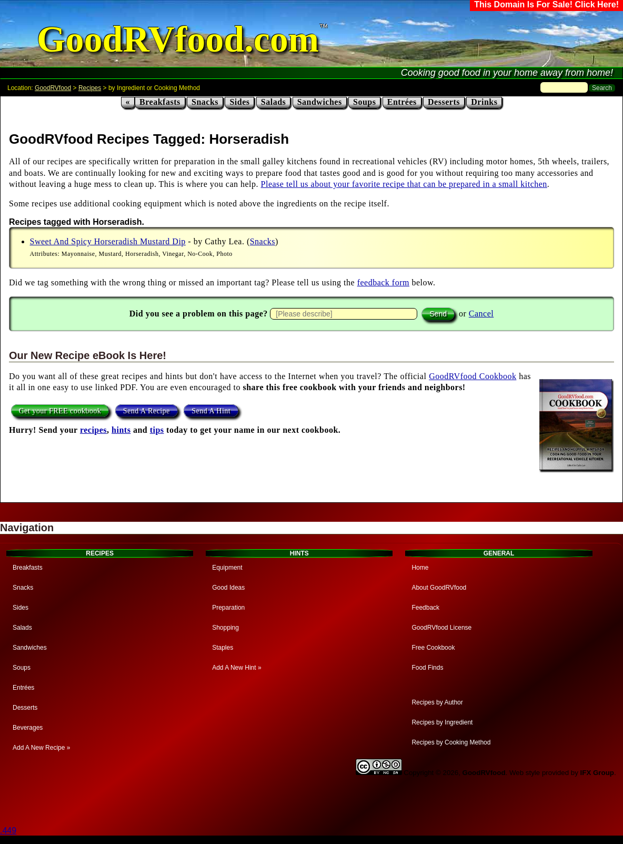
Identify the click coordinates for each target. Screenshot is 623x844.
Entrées (402, 101)
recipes (93, 429)
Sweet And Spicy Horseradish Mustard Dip (108, 241)
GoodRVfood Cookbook (472, 376)
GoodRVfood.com (178, 39)
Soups (364, 101)
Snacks (205, 101)
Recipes (89, 88)
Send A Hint (211, 410)
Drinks (484, 101)
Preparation (228, 607)
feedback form (383, 282)
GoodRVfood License (441, 627)
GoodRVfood (53, 88)
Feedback (425, 607)
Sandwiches (319, 101)
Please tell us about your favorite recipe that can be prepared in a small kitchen (404, 184)
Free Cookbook (433, 647)
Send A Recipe (146, 410)
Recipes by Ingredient (442, 722)
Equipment (227, 567)
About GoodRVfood (438, 587)
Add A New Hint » (236, 667)
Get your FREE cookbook (60, 410)
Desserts (444, 101)
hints (121, 429)
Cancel (481, 313)
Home (419, 567)
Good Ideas (228, 587)
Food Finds (427, 667)
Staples (222, 647)
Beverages (28, 727)
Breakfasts (159, 101)
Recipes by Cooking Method (450, 742)
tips (157, 429)
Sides (239, 101)
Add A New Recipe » (41, 747)
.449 (8, 830)
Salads (273, 101)
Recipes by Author (437, 702)
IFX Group (597, 773)
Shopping (225, 627)
